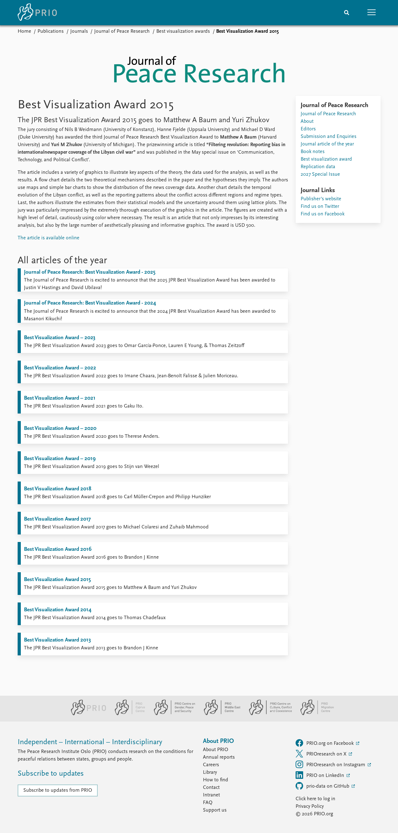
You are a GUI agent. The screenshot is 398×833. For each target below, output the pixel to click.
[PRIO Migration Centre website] (313, 713)
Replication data (318, 166)
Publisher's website (321, 199)
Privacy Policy (310, 806)
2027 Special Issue (320, 174)
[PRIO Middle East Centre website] (219, 713)
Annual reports (219, 757)
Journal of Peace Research (122, 31)
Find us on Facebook (322, 214)
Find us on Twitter (320, 206)
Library (210, 772)
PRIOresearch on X (322, 753)
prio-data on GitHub (323, 786)
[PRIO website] (86, 713)
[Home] (37, 12)
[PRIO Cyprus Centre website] (127, 713)
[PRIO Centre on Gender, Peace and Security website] (172, 713)
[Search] (346, 12)
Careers (211, 764)
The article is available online (48, 238)
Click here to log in (315, 799)
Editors (308, 129)
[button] (371, 12)
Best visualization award (326, 159)
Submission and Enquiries (328, 136)
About (307, 121)
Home (24, 31)
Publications (50, 31)
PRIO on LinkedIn (320, 775)
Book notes (313, 151)
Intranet (211, 795)
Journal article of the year (327, 144)
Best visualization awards (183, 31)
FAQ (207, 802)
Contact (211, 787)
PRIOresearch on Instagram (331, 764)
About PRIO (215, 749)
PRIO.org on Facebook (325, 743)
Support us (215, 810)
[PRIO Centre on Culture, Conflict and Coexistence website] (267, 713)
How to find (215, 780)
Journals (79, 31)
